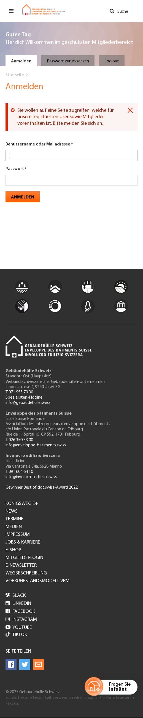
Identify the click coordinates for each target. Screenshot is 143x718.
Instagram (21, 619)
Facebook (20, 611)
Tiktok (16, 635)
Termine (14, 519)
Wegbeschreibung (26, 573)
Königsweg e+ (22, 503)
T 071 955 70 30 (19, 392)
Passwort (15, 169)
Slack (16, 595)
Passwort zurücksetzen (68, 61)
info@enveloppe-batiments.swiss (36, 445)
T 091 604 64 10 (19, 472)
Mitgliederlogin (24, 557)
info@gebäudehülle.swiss (28, 403)
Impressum (18, 534)
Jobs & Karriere (23, 542)
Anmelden (21, 61)
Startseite (15, 75)
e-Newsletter (21, 565)
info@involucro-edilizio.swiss (31, 477)
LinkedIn (18, 603)
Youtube (19, 627)
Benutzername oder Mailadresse (38, 144)
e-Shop (13, 550)
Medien (14, 526)
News (12, 511)
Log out (111, 61)
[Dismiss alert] (130, 110)
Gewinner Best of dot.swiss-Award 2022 (42, 487)
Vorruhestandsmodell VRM (37, 581)
